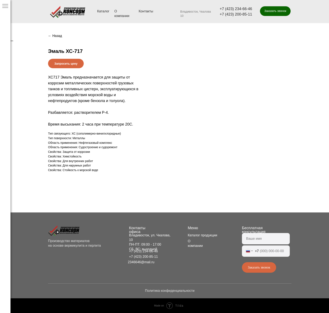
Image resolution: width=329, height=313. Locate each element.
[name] (266, 238)
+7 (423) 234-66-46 (236, 9)
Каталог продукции (202, 235)
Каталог (103, 11)
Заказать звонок (259, 267)
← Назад (55, 36)
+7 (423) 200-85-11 (236, 14)
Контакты (146, 11)
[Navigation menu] (5, 6)
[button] (275, 11)
